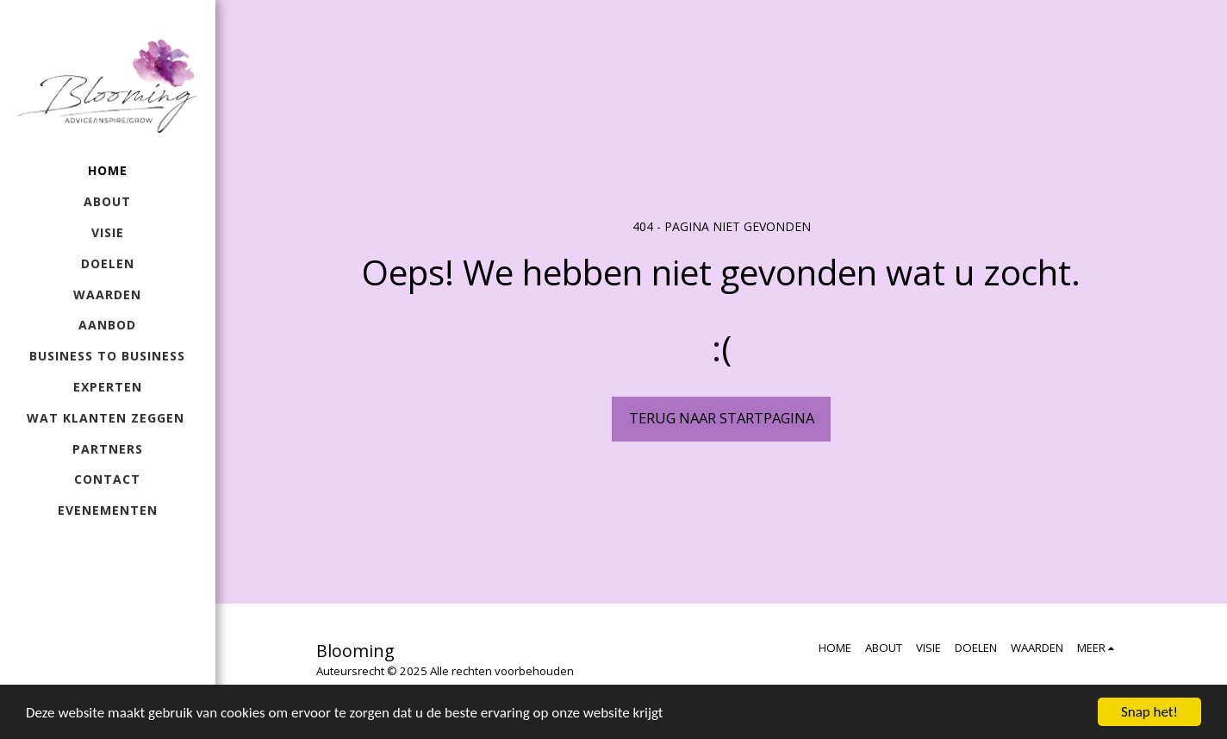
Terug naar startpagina (721, 418)
